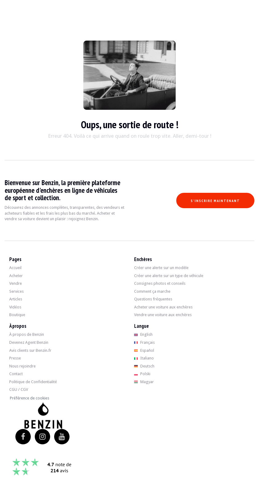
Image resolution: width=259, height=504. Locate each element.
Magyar (144, 381)
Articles (15, 299)
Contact (16, 373)
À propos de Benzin (26, 334)
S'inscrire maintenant (215, 200)
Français (144, 342)
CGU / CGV (18, 389)
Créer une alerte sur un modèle (161, 267)
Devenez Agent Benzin (28, 342)
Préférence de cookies (29, 398)
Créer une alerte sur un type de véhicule (168, 275)
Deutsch (144, 366)
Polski (142, 373)
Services (16, 291)
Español (144, 350)
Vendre (15, 283)
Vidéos (15, 307)
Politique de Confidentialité (33, 381)
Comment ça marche (152, 291)
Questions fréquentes (153, 299)
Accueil (15, 267)
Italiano (144, 358)
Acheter (16, 275)
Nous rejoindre (22, 366)
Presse (15, 358)
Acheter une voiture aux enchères (163, 307)
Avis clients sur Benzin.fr (30, 350)
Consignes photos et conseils (159, 283)
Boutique (17, 314)
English (143, 334)
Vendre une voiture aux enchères (163, 314)
